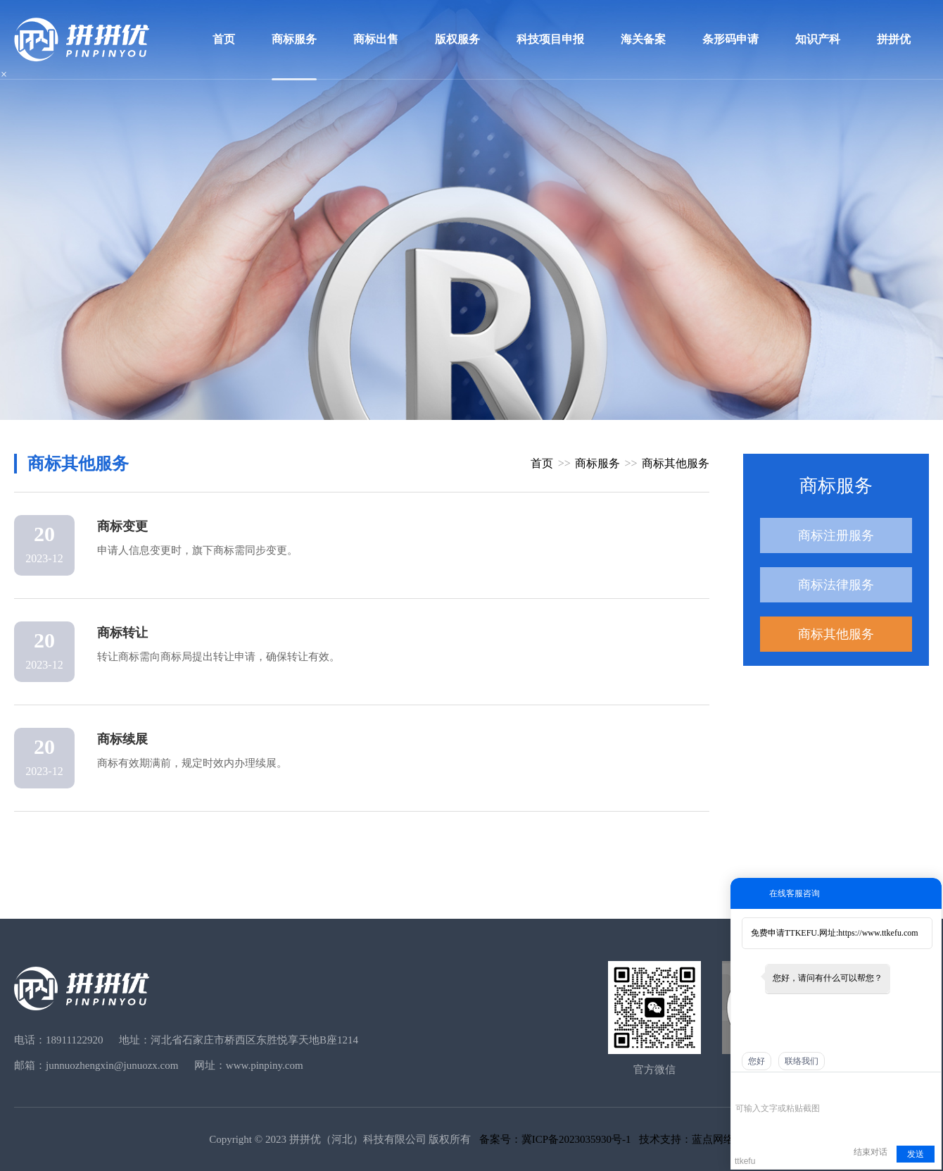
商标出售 (375, 39)
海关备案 (643, 39)
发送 (915, 1154)
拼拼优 (894, 39)
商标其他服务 (836, 634)
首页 (224, 39)
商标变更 (122, 526)
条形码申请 (730, 39)
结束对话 (870, 1152)
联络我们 (801, 1061)
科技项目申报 (550, 39)
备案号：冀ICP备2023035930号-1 (555, 1139)
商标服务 (294, 39)
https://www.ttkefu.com (878, 933)
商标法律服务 (836, 585)
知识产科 (817, 39)
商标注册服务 (836, 535)
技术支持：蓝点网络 (686, 1139)
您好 (756, 1061)
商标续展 (122, 739)
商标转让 (122, 633)
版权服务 (457, 39)
